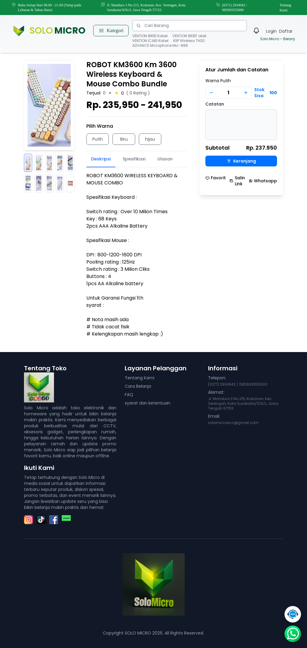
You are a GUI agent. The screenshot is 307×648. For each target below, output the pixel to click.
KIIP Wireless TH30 (189, 40)
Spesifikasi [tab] (134, 159)
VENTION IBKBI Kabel (150, 36)
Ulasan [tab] (165, 159)
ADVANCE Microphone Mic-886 (160, 45)
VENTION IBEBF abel (189, 36)
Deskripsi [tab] (101, 159)
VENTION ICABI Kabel (150, 40)
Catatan (214, 104)
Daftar (286, 31)
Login (271, 31)
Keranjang (241, 161)
